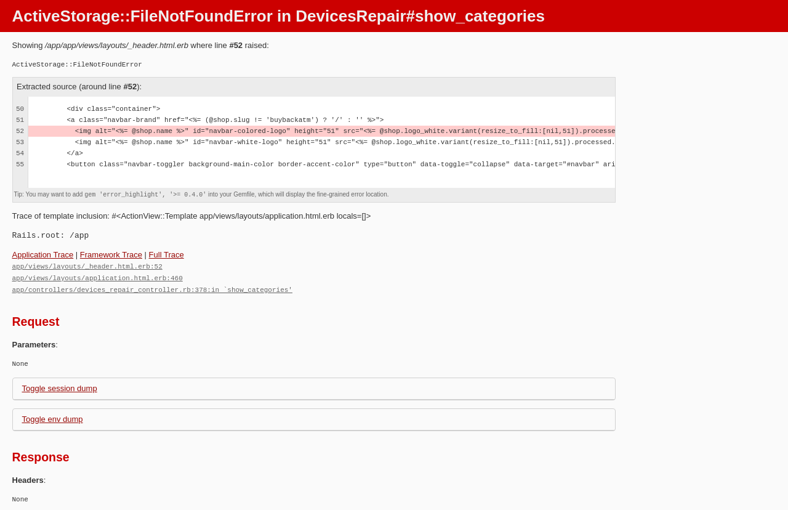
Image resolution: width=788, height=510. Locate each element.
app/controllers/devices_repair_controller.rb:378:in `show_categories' (152, 288)
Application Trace (43, 254)
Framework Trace (111, 254)
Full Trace (166, 254)
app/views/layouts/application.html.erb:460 (97, 276)
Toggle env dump (52, 417)
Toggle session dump (59, 386)
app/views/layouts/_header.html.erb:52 (87, 265)
